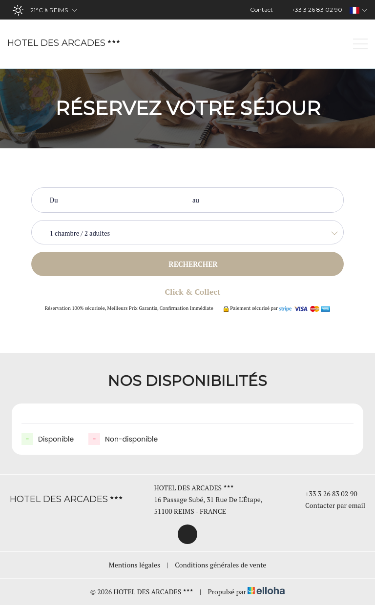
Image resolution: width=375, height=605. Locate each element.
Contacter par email (329, 505)
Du (54, 200)
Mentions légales (134, 564)
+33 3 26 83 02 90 (325, 493)
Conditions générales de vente (220, 564)
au (195, 200)
